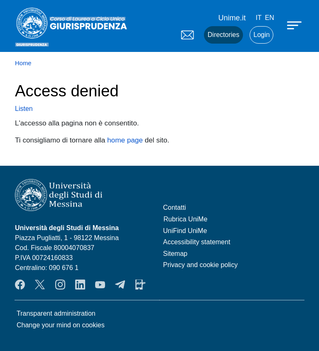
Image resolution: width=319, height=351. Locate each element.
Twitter (40, 285)
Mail (187, 35)
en (269, 17)
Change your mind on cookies (61, 325)
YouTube (100, 285)
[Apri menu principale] (295, 25)
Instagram (60, 285)
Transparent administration (56, 313)
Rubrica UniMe (186, 219)
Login (261, 34)
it (259, 17)
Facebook (20, 285)
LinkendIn (80, 285)
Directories (223, 34)
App (140, 285)
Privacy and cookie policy (200, 264)
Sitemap (175, 253)
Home (23, 63)
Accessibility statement (197, 241)
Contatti (174, 207)
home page (125, 140)
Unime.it (232, 18)
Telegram (120, 285)
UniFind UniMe (185, 230)
